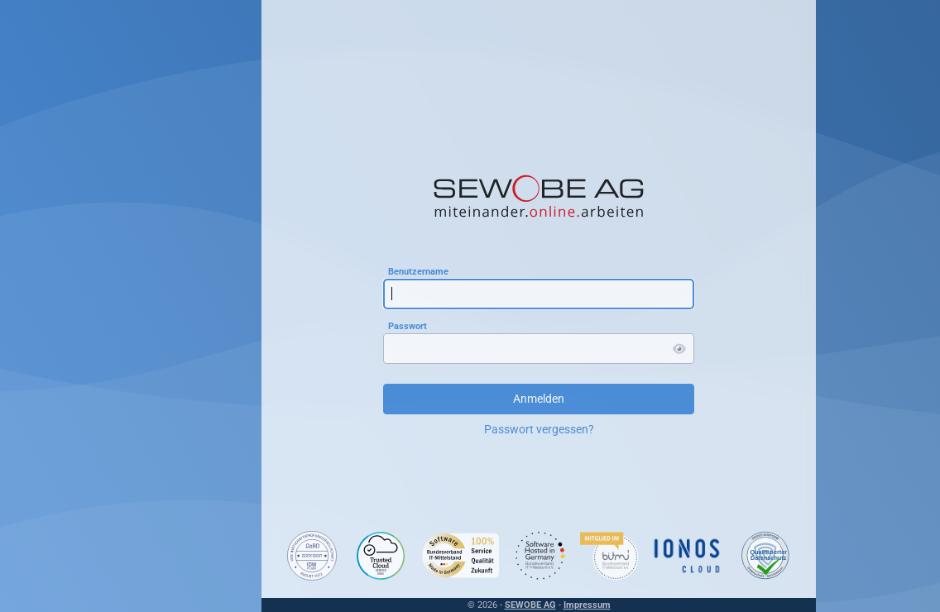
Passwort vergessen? (539, 429)
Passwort (407, 325)
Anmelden (538, 398)
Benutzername (418, 271)
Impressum (587, 605)
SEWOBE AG (530, 605)
